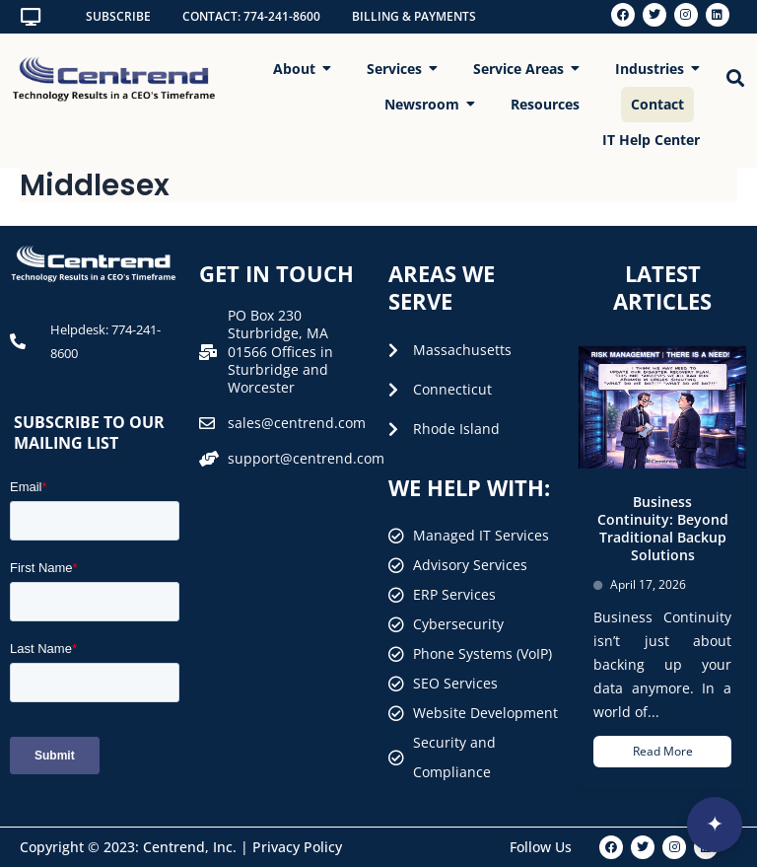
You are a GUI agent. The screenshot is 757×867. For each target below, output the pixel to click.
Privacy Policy (297, 846)
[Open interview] (714, 824)
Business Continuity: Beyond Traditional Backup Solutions (662, 528)
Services (399, 68)
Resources (545, 104)
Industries (654, 68)
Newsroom (426, 104)
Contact (657, 104)
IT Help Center (651, 139)
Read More (663, 751)
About (299, 68)
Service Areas (523, 68)
